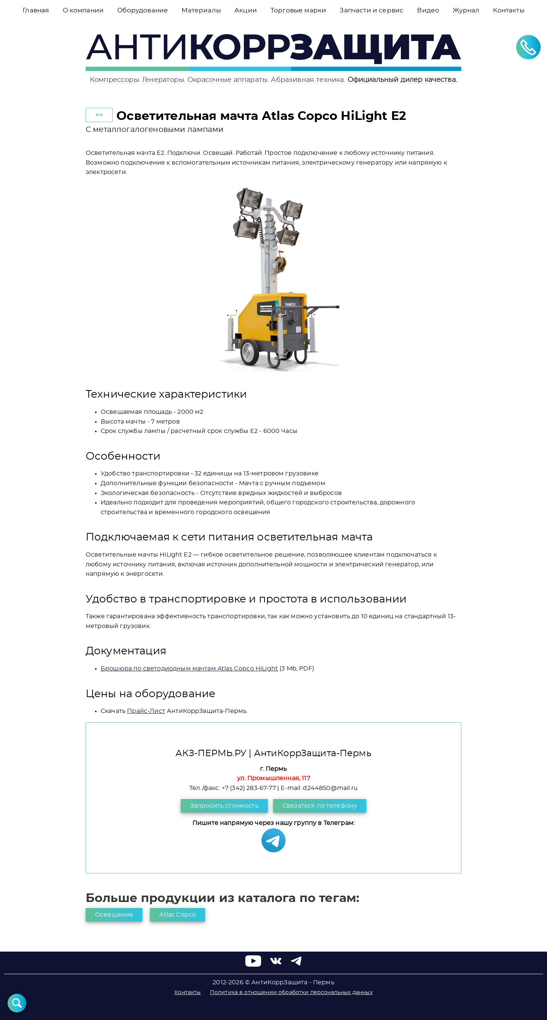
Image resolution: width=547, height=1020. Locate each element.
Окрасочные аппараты (227, 79)
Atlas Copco (177, 915)
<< (99, 115)
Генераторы (163, 79)
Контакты (187, 992)
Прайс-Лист (146, 711)
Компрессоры (114, 79)
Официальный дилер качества (402, 79)
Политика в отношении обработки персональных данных (291, 992)
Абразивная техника (307, 79)
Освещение (114, 915)
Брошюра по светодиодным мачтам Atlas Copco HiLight (189, 669)
